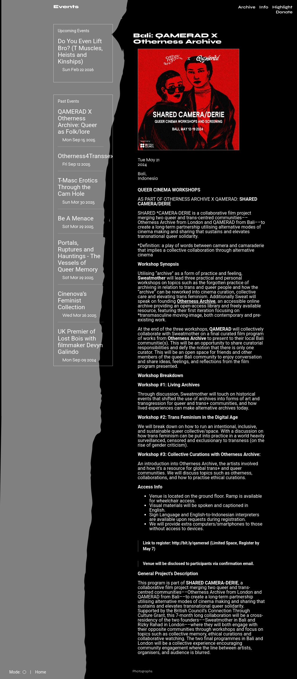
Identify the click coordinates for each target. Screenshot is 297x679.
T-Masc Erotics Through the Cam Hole (77, 187)
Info (263, 7)
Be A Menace (75, 218)
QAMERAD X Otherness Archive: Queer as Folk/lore (77, 121)
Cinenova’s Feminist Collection (72, 301)
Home (40, 672)
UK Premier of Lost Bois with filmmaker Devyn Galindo (80, 341)
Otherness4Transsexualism (95, 156)
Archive (246, 7)
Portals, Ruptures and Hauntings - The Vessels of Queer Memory (79, 256)
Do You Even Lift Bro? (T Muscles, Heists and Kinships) (80, 51)
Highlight (282, 7)
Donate (284, 12)
